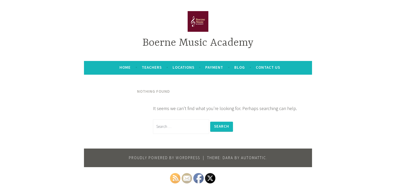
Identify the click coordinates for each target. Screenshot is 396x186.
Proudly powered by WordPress (164, 157)
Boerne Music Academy (198, 43)
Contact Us (268, 67)
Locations (183, 67)
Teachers (152, 67)
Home (125, 67)
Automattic (253, 157)
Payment (214, 67)
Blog (239, 67)
